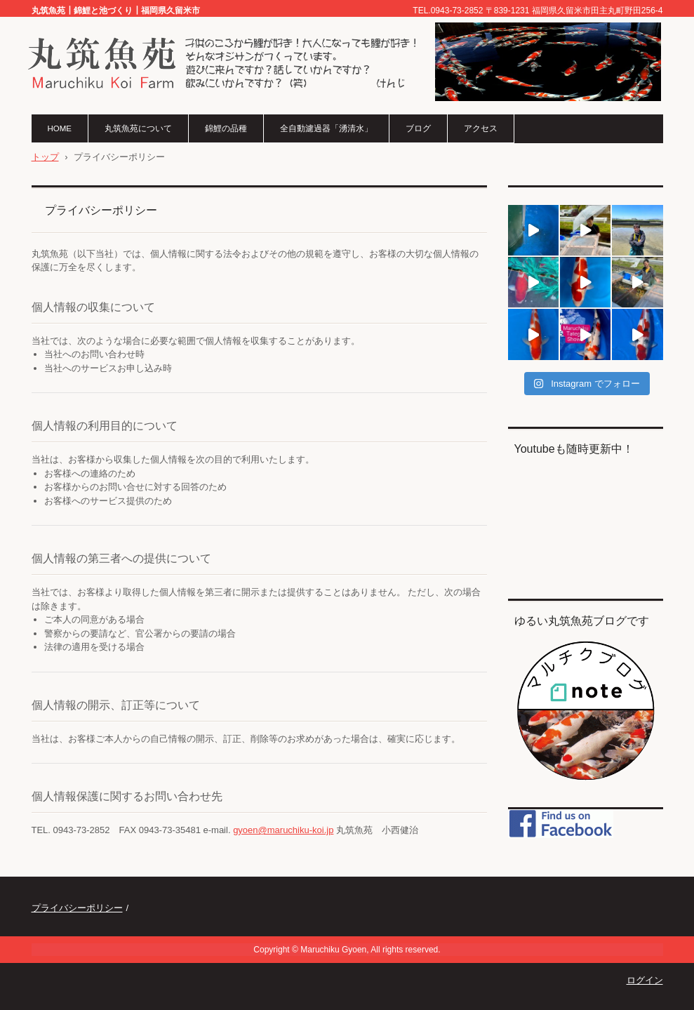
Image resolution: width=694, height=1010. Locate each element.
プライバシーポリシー (77, 908)
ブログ (418, 128)
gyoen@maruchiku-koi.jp (283, 830)
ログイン (645, 980)
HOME (60, 128)
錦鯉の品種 (226, 128)
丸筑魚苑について (138, 128)
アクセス (481, 128)
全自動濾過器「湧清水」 (326, 128)
